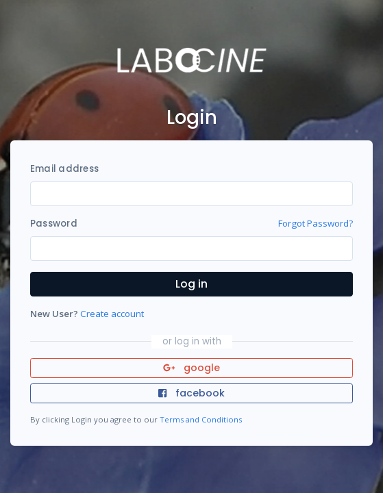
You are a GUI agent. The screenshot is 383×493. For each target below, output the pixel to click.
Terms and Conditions (201, 419)
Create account (112, 313)
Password (53, 223)
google (191, 368)
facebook (191, 393)
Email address (64, 168)
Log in (191, 284)
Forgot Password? (315, 223)
